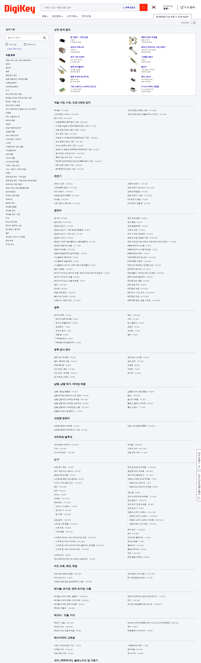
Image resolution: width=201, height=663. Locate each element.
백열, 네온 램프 (64, 293)
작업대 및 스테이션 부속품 (143, 487)
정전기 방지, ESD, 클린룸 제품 (17, 188)
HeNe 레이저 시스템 (139, 246)
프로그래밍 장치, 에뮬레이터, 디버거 (147, 114)
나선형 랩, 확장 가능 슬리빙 (69, 479)
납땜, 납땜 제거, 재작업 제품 (16, 79)
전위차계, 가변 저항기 (14, 184)
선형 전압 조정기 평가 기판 (71, 130)
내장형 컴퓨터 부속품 (66, 426)
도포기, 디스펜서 (66, 506)
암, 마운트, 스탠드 (64, 377)
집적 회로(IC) (11, 192)
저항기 (8, 173)
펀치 (133, 534)
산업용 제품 (10, 132)
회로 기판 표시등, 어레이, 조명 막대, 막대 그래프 (152, 242)
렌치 (60, 487)
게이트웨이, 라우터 (66, 445)
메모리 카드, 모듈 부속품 (67, 631)
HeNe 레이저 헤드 (138, 253)
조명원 (134, 365)
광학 (7, 71)
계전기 (8, 64)
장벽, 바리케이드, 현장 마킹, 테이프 (147, 596)
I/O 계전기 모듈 (138, 199)
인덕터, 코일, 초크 (13, 165)
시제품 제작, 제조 (138, 646)
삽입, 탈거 (62, 520)
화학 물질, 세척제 (138, 557)
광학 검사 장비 (11, 75)
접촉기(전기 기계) (140, 196)
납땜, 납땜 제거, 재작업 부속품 (71, 399)
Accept (153, 654)
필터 (7, 233)
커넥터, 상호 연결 (12, 195)
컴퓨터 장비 (10, 203)
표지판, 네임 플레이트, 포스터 (145, 604)
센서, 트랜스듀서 (12, 135)
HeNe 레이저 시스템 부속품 (142, 250)
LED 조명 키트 (137, 285)
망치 (59, 491)
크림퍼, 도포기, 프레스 (142, 512)
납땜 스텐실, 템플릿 (66, 392)
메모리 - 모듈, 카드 (13, 102)
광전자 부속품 (64, 250)
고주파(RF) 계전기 (65, 188)
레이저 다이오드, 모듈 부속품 (69, 281)
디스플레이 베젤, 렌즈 (66, 261)
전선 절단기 (137, 500)
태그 (134, 600)
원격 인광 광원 (137, 218)
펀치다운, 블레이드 (139, 538)
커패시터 (9, 199)
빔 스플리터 (136, 323)
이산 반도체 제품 (12, 162)
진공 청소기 (136, 508)
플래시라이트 (137, 549)
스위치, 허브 (137, 449)
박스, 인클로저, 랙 (13, 117)
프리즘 (134, 331)
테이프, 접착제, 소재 (13, 225)
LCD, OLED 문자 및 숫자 (142, 257)
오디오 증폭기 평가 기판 (69, 146)
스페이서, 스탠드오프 (67, 300)
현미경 (134, 373)
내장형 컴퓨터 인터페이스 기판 (70, 430)
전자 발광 (135, 222)
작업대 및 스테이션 (140, 483)
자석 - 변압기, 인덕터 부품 (16, 169)
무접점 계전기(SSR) (66, 196)
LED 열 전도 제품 (138, 281)
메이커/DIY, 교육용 (13, 105)
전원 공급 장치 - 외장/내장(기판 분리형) (21, 180)
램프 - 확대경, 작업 (65, 361)
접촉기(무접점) (138, 192)
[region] (100, 654)
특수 (133, 627)
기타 (60, 449)
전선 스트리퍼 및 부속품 (142, 497)
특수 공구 (136, 530)
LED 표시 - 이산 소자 (141, 293)
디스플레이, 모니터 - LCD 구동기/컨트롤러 (75, 265)
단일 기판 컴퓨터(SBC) (141, 426)
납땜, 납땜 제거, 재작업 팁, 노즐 (71, 407)
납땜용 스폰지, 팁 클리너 (68, 411)
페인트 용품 (136, 541)
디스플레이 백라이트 (66, 257)
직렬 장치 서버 (137, 453)
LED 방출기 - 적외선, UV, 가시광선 (146, 273)
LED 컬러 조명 (138, 289)
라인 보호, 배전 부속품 (67, 574)
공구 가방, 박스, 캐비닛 (67, 471)
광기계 (60, 218)
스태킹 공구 (62, 555)
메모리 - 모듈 (64, 623)
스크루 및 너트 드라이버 (70, 541)
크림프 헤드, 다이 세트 (143, 524)
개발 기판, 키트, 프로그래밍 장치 (18, 60)
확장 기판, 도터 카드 (68, 157)
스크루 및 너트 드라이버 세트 (72, 549)
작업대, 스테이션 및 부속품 (142, 479)
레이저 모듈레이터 (67, 323)
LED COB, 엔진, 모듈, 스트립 (144, 300)
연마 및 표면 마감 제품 (142, 467)
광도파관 (62, 222)
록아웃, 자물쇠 (64, 608)
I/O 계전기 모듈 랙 (139, 203)
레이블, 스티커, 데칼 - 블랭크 (70, 596)
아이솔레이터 (11, 150)
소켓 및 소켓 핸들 (65, 524)
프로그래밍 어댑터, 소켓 (142, 110)
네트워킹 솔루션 (12, 86)
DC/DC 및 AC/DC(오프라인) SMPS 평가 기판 (79, 161)
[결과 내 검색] (24, 37)
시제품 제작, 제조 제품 (14, 147)
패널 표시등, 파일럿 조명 (143, 238)
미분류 (8, 113)
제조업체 (56, 16)
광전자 (8, 68)
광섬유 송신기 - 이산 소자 (68, 234)
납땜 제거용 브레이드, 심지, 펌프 (71, 396)
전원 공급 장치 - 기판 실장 (16, 177)
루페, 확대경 (62, 365)
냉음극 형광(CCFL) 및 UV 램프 (70, 253)
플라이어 (136, 545)
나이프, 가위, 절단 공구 (68, 483)
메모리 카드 (63, 627)
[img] (20, 9)
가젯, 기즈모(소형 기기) (67, 646)
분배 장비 (62, 502)
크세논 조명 (136, 230)
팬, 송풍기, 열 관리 (13, 229)
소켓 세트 (63, 528)
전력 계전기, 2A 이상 (141, 188)
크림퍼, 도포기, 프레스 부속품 (146, 520)
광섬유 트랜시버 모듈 (67, 246)
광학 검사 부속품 (65, 357)
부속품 (61, 110)
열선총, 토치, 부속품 (140, 471)
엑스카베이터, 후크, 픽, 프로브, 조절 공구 (74, 559)
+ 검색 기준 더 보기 (14, 49)
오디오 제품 (10, 158)
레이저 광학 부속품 (67, 319)
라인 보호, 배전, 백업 (14, 94)
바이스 (60, 495)
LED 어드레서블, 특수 (140, 277)
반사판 (60, 289)
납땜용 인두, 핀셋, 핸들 (141, 392)
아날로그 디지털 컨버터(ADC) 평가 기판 (77, 138)
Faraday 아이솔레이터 (68, 342)
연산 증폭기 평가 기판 (69, 142)
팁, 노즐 (63, 514)
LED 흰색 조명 (138, 296)
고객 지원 (71, 16)
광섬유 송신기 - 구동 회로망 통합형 (72, 230)
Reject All (175, 654)
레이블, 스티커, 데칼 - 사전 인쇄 (71, 600)
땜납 (134, 396)
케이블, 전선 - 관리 (13, 214)
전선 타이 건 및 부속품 (141, 504)
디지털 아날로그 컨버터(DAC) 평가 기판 (76, 126)
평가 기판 (63, 118)
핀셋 (134, 553)
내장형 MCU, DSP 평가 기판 (71, 122)
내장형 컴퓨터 (11, 83)
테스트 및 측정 (11, 222)
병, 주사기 (63, 510)
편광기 (134, 327)
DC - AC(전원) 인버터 (140, 578)
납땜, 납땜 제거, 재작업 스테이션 (71, 403)
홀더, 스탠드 (136, 407)
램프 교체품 (63, 269)
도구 (7, 90)
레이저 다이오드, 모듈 (67, 277)
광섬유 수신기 (63, 238)
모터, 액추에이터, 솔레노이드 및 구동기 (21, 109)
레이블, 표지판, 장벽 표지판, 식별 (18, 98)
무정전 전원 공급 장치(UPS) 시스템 (73, 582)
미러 (133, 319)
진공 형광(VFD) (138, 226)
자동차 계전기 (138, 184)
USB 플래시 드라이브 (140, 631)
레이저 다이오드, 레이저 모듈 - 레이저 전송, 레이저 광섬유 (82, 273)
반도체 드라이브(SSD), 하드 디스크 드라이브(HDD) (153, 623)
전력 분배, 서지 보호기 (141, 574)
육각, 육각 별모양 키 (140, 475)
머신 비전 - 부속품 (65, 373)
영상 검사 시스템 (138, 357)
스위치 (8, 143)
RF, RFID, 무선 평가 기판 (70, 169)
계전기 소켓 (63, 184)
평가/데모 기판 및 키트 (70, 153)
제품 (44, 16)
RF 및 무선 (10, 244)
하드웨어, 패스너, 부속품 (15, 237)
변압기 (8, 124)
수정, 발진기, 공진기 (13, 139)
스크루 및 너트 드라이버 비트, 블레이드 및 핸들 (80, 545)
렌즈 (60, 285)
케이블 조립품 (11, 207)
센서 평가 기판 (66, 134)
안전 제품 (9, 154)
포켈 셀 (62, 335)
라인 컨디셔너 (63, 578)
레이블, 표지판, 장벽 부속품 (69, 604)
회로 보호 (9, 241)
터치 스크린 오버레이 (140, 234)
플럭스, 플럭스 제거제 (140, 403)
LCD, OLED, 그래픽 (139, 261)
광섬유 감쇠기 (63, 226)
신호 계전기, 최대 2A (67, 203)
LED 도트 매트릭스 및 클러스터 (144, 265)
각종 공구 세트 (64, 467)
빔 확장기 (63, 327)
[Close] (196, 654)
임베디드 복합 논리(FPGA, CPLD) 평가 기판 (77, 150)
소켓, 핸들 (64, 532)
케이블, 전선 (10, 210)
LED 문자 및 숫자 (139, 269)
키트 (7, 218)
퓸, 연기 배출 (137, 399)
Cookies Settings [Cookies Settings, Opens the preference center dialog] (132, 654)
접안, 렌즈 (135, 361)
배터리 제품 (10, 120)
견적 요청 (86, 16)
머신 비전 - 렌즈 (64, 369)
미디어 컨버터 (64, 453)
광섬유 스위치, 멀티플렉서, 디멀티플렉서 (75, 242)
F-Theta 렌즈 (64, 339)
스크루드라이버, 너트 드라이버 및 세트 (75, 538)
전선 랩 (134, 493)
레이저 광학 (62, 315)
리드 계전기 (63, 192)
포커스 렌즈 (63, 331)
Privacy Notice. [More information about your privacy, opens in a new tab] (25, 660)
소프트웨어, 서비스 (66, 114)
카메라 (134, 369)
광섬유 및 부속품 (65, 475)
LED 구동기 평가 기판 (69, 165)
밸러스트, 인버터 (65, 296)
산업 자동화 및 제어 (13, 128)
